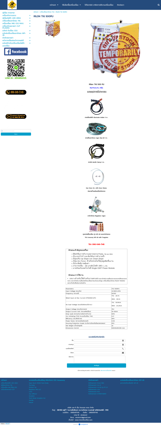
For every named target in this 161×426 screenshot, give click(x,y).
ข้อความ (71, 357)
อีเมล (72, 353)
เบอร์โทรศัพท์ (69, 348)
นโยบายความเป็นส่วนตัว (106, 370)
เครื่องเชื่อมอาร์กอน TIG (47, 12)
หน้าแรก (36, 12)
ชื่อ (72, 340)
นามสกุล (70, 344)
